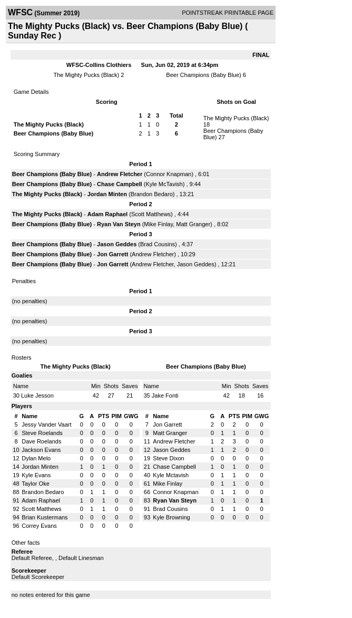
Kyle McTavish (163, 184)
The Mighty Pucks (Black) (87, 75)
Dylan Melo (36, 458)
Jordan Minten (107, 194)
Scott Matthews (151, 214)
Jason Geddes (116, 244)
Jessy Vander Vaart (46, 424)
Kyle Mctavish (171, 475)
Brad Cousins (157, 244)
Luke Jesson (37, 395)
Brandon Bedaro (152, 194)
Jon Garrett (112, 254)
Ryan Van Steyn (119, 224)
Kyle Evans (36, 475)
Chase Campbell (119, 184)
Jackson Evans (41, 450)
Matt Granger (193, 224)
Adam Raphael (107, 214)
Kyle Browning (171, 517)
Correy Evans (39, 526)
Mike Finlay (158, 224)
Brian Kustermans (44, 517)
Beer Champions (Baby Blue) (203, 75)
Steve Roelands (42, 433)
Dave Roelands (41, 441)
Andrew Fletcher (119, 174)
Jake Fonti (165, 395)
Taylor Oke (36, 483)
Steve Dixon (168, 458)
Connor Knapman (168, 174)
